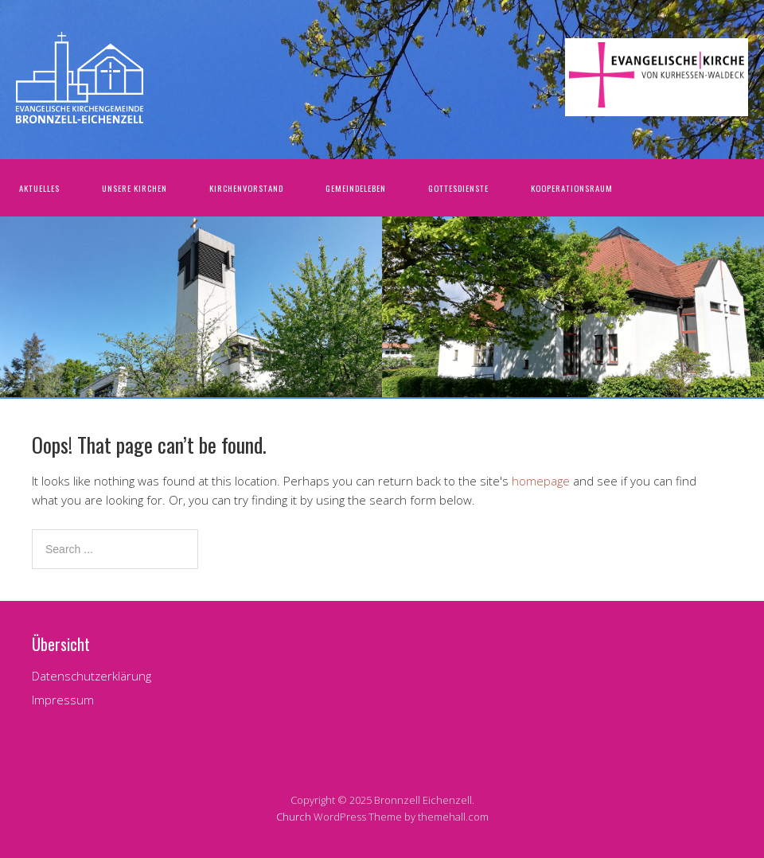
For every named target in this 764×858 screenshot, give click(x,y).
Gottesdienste (458, 187)
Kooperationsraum (572, 187)
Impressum (63, 700)
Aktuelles (39, 187)
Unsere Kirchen (134, 187)
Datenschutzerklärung (91, 676)
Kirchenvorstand (246, 187)
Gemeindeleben (355, 187)
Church (293, 816)
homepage (541, 481)
